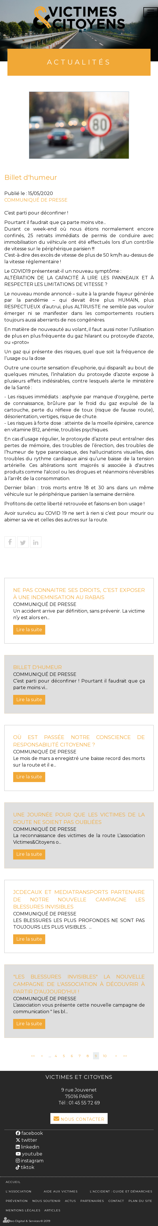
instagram (32, 1160)
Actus (70, 1201)
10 (105, 1056)
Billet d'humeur (37, 667)
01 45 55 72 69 (84, 1103)
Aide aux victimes (61, 1191)
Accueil (13, 1182)
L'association (18, 1191)
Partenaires (92, 1201)
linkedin (29, 1147)
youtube (31, 1154)
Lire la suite (29, 629)
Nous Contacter (82, 1119)
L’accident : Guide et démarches (121, 1191)
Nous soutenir (46, 1201)
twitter (28, 1140)
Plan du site (140, 1201)
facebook (31, 1133)
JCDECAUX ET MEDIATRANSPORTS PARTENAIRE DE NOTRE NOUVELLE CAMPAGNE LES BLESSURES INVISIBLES (79, 899)
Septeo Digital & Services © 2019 (27, 1221)
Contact (116, 1201)
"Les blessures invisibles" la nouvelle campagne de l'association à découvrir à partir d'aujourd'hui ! (79, 984)
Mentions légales (23, 1210)
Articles (52, 1210)
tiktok (27, 1167)
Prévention (17, 1201)
